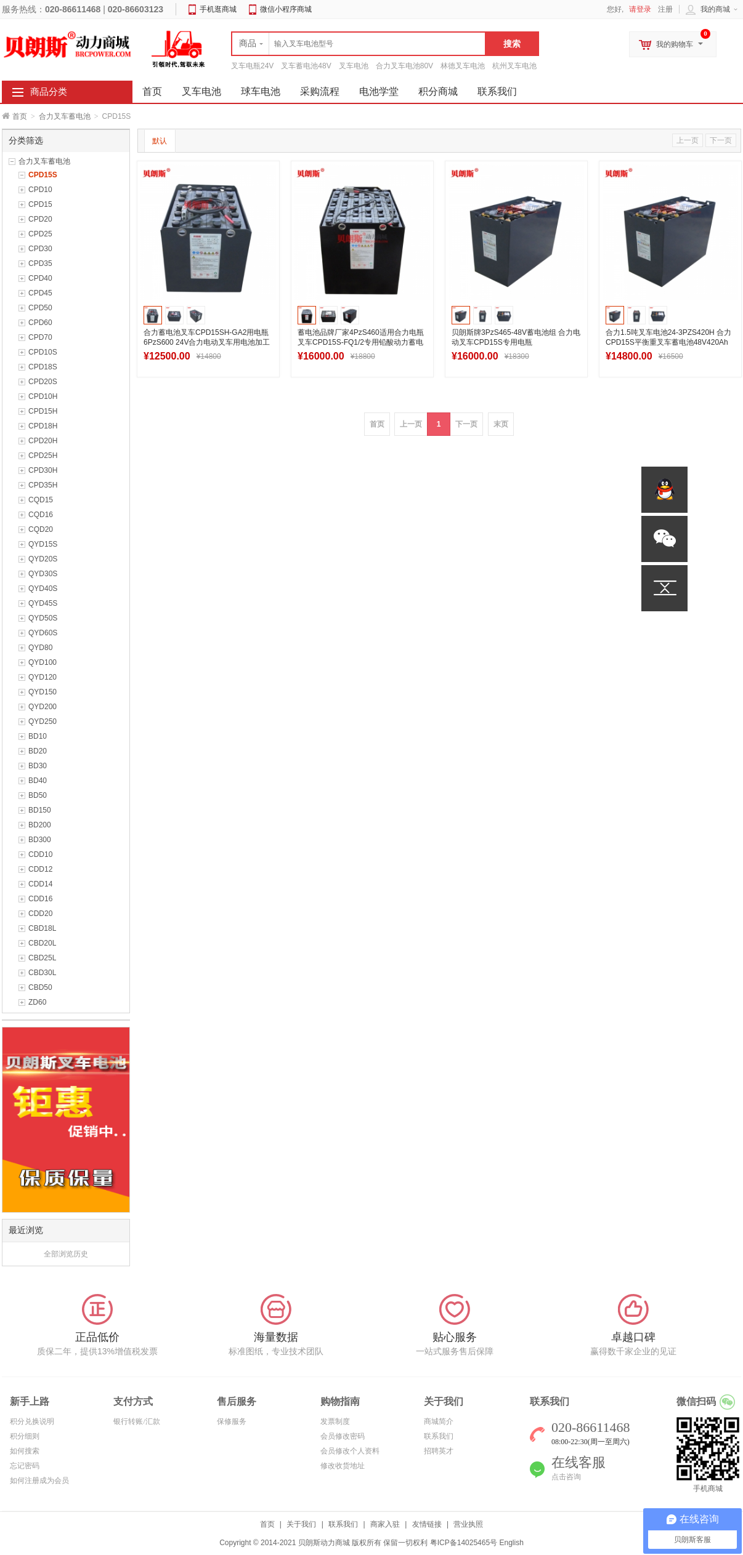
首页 (19, 116)
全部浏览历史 (66, 1254)
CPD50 (40, 307)
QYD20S (42, 559)
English (511, 1542)
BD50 (37, 795)
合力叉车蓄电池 (65, 116)
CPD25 (40, 234)
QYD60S (42, 633)
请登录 (640, 9)
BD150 (39, 810)
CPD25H (42, 455)
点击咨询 (566, 1477)
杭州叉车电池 (514, 66)
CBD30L (42, 972)
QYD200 (42, 706)
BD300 (39, 839)
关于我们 (301, 1524)
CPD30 (40, 248)
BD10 (37, 736)
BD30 (37, 765)
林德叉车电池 (463, 66)
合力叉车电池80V (404, 66)
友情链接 (427, 1524)
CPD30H (42, 470)
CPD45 (40, 293)
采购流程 (319, 91)
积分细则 (24, 1436)
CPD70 (40, 337)
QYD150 (42, 692)
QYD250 (42, 721)
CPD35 (40, 263)
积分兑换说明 (32, 1421)
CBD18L (42, 928)
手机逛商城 (218, 9)
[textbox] (358, 44)
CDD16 (40, 898)
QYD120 (42, 677)
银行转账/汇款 (136, 1421)
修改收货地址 (342, 1465)
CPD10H (42, 396)
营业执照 (468, 1524)
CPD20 (40, 219)
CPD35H (42, 485)
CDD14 (40, 884)
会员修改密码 (342, 1436)
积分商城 (438, 91)
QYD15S (42, 544)
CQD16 (40, 514)
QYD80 (40, 647)
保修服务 (231, 1421)
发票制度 (335, 1421)
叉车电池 (353, 66)
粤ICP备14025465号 (463, 1542)
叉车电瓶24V (252, 66)
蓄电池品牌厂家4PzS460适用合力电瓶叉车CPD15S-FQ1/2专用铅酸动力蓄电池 (361, 342)
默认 (159, 141)
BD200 (39, 825)
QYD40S (42, 588)
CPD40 (40, 278)
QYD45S (42, 603)
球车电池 (260, 91)
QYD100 (42, 662)
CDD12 (40, 869)
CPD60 (40, 322)
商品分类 (48, 92)
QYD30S (42, 573)
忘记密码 (24, 1465)
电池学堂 (379, 91)
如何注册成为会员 (39, 1480)
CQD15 (40, 500)
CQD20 (40, 529)
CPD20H (42, 440)
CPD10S (42, 352)
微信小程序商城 (286, 9)
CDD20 (40, 913)
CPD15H (42, 411)
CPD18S (42, 367)
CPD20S (42, 381)
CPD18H (42, 426)
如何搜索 (24, 1451)
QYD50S (42, 618)
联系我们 (497, 91)
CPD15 (40, 204)
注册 (665, 9)
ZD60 (37, 1002)
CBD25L (42, 958)
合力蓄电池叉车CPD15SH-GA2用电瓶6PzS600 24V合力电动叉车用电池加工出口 (207, 342)
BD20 (37, 751)
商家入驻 (385, 1524)
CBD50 (40, 987)
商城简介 (438, 1421)
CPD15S (42, 175)
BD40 (37, 780)
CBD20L (42, 943)
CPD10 (40, 189)
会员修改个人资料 (350, 1451)
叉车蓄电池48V (306, 66)
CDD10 (40, 854)
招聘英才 (438, 1451)
